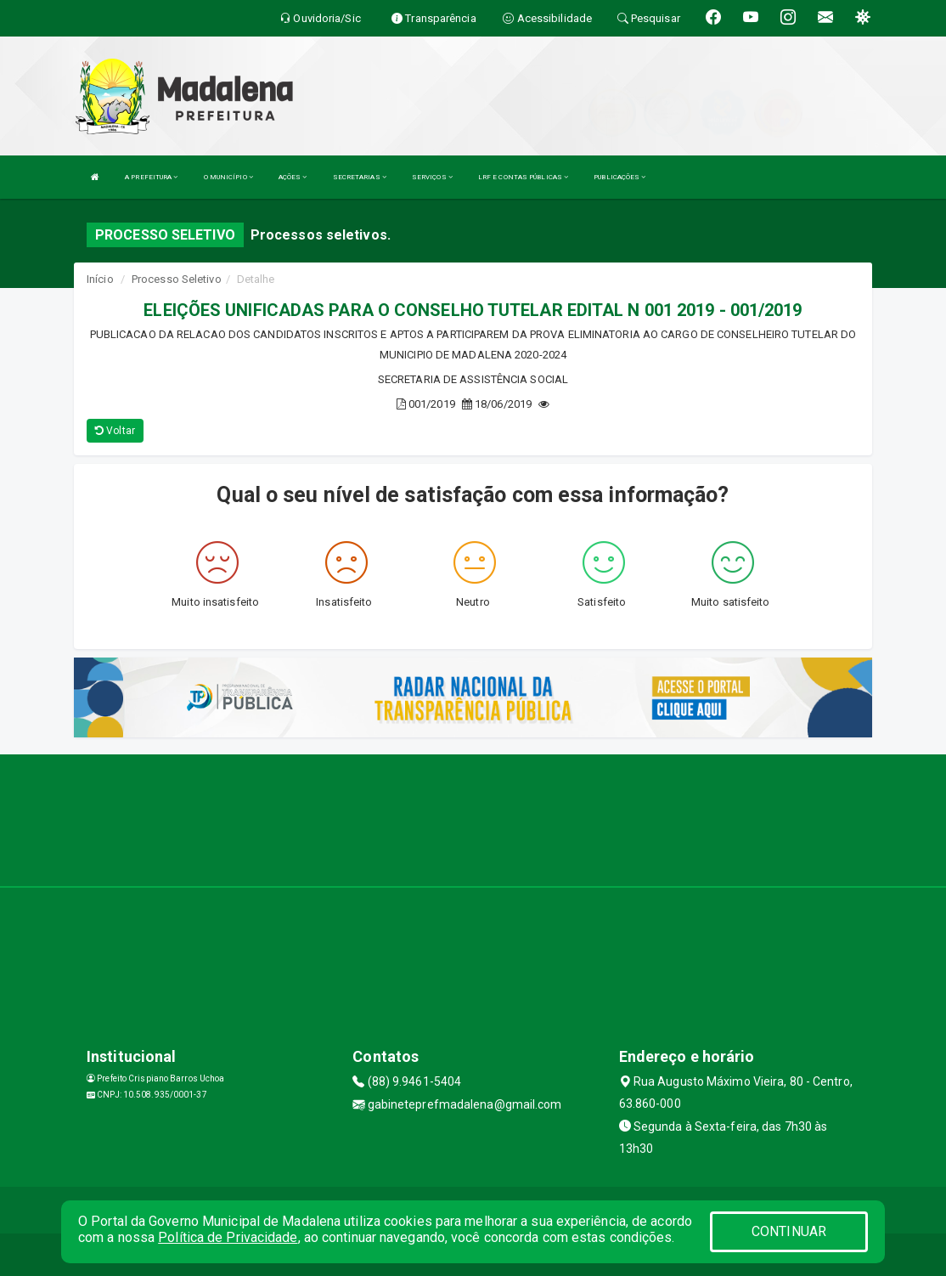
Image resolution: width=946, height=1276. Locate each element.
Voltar (115, 431)
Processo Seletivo (177, 279)
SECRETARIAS (359, 177)
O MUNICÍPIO (228, 177)
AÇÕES (293, 177)
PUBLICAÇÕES (619, 177)
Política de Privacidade (227, 1237)
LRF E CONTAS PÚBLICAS (523, 177)
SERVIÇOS (432, 177)
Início (100, 279)
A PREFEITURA (151, 177)
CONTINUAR (789, 1231)
